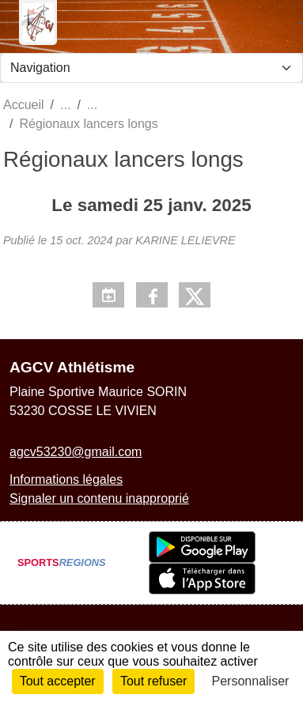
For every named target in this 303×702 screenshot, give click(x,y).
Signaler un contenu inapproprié (99, 498)
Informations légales (66, 479)
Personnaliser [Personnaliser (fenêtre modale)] (251, 681)
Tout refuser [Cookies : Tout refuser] (153, 681)
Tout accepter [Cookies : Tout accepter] (58, 681)
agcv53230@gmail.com (75, 452)
